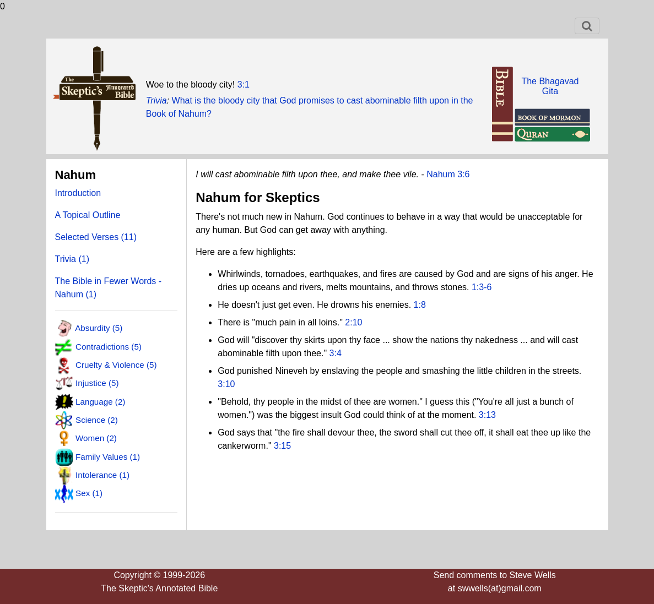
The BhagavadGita (550, 86)
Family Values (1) (107, 456)
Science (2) (96, 420)
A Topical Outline (88, 215)
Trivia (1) (72, 259)
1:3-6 (481, 287)
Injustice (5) (97, 383)
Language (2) (100, 401)
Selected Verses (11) (96, 237)
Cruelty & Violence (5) (115, 364)
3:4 (335, 353)
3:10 (226, 384)
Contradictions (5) (108, 346)
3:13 (487, 415)
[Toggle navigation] (587, 26)
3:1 (243, 84)
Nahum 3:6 (447, 174)
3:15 (282, 445)
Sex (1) (88, 493)
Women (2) (96, 438)
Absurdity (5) (98, 328)
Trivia (156, 100)
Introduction (78, 193)
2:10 (353, 322)
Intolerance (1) (102, 475)
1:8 (420, 304)
